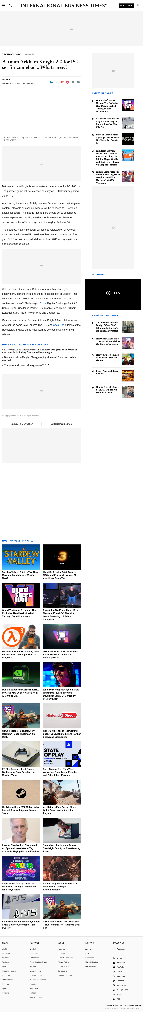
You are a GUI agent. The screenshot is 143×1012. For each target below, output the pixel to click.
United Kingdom (91, 962)
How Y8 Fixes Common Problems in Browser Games (107, 358)
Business (5, 962)
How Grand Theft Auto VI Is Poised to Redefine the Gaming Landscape (108, 341)
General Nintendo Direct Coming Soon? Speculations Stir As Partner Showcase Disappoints (62, 734)
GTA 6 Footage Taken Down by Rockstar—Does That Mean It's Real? (18, 734)
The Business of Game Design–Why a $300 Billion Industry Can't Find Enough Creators (107, 326)
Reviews (5, 993)
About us (61, 949)
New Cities (34, 988)
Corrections (62, 971)
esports (33, 984)
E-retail (33, 949)
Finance (33, 966)
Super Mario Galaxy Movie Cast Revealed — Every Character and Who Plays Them (19, 886)
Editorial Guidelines (61, 424)
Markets (5, 958)
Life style (5, 984)
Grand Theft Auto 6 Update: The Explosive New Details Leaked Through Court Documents (19, 613)
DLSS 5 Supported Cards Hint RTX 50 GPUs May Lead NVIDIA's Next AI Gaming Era (20, 693)
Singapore (89, 958)
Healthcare (34, 958)
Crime (43, 303)
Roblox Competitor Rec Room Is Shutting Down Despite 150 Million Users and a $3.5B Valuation (108, 177)
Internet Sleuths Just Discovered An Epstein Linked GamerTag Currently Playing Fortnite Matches (20, 848)
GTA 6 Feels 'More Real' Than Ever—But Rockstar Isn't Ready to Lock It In (61, 924)
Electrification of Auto (38, 962)
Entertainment (7, 980)
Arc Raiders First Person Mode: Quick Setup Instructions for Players (59, 810)
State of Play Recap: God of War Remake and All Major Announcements (60, 886)
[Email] (72, 82)
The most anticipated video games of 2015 (26, 365)
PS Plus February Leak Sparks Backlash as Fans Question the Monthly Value (18, 772)
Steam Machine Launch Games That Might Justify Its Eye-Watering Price (61, 848)
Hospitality (34, 953)
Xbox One (58, 325)
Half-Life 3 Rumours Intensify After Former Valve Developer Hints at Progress (20, 654)
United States (90, 966)
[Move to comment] (78, 82)
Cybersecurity (35, 971)
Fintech (33, 993)
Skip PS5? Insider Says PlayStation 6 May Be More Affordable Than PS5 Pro (21, 924)
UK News (6, 953)
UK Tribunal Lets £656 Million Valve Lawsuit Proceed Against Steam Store (21, 810)
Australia (88, 949)
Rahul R (8, 79)
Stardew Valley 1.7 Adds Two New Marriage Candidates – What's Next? (20, 575)
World (4, 949)
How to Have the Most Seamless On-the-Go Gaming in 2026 (107, 390)
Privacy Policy (63, 962)
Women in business (38, 980)
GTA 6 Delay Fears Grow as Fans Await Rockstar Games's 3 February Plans (60, 654)
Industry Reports (36, 997)
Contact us (62, 953)
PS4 (45, 325)
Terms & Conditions (65, 958)
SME (4, 966)
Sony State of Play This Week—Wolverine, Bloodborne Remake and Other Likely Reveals (60, 772)
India (87, 953)
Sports (4, 988)
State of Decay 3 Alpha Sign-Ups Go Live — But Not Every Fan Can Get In (108, 138)
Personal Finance (9, 971)
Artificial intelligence (38, 975)
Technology (6, 975)
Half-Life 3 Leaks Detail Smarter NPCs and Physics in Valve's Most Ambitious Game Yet (61, 575)
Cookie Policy (63, 966)
